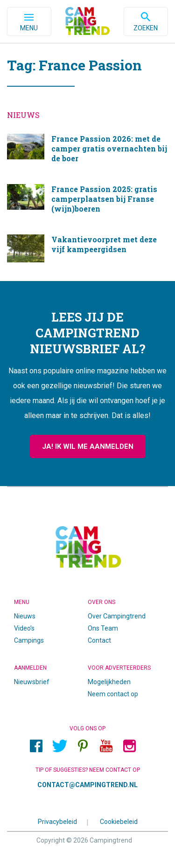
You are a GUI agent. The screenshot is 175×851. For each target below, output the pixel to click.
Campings (29, 640)
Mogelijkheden (109, 682)
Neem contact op (113, 694)
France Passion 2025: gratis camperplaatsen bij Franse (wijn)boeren (87, 202)
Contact (99, 640)
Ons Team (103, 628)
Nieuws (24, 616)
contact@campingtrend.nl (87, 785)
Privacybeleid (57, 821)
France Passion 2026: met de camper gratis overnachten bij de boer (87, 152)
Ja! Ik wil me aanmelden (87, 446)
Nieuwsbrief (31, 682)
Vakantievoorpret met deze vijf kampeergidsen (87, 248)
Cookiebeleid (119, 821)
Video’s (24, 628)
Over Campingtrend (117, 616)
